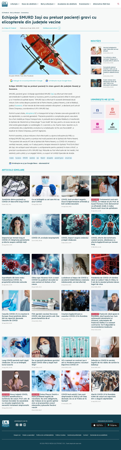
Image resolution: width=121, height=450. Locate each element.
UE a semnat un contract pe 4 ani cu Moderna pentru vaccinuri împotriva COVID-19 (74, 362)
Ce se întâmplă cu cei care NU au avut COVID (45, 200)
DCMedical (5, 12)
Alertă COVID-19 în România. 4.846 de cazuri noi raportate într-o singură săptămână (103, 396)
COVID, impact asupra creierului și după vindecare (74, 239)
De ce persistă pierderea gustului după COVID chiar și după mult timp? (45, 362)
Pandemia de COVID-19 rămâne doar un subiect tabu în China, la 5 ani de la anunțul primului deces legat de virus (105, 281)
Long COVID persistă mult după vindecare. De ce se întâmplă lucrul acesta (15, 362)
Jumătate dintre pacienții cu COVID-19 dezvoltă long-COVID (15, 200)
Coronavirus (25, 12)
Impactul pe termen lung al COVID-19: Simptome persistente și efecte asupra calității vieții (15, 240)
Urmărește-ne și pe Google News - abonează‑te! (30, 163)
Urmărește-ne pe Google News (60, 81)
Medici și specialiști (28, 435)
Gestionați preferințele (74, 435)
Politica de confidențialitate (45, 435)
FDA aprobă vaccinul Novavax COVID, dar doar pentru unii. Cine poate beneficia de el (45, 316)
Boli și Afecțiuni (15, 12)
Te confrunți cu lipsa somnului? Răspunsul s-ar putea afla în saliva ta (111, 59)
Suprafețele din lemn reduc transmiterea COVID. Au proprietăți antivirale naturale (14, 280)
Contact (85, 435)
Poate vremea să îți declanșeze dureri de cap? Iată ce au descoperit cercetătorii (110, 82)
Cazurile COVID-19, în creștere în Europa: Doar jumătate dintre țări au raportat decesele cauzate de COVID (15, 317)
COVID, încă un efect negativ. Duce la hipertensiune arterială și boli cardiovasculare (75, 201)
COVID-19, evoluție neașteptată (45, 238)
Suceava (18, 105)
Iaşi (52, 94)
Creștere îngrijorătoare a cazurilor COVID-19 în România (74, 315)
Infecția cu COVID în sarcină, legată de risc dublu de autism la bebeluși (105, 362)
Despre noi (17, 435)
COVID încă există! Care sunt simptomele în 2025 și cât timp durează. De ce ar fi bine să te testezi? (74, 397)
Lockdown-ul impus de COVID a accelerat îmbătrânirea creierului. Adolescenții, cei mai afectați (75, 280)
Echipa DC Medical (10, 28)
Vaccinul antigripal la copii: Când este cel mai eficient (110, 49)
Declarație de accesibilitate (98, 435)
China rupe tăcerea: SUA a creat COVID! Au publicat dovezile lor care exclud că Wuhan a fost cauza (45, 281)
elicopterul (30, 113)
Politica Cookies (60, 435)
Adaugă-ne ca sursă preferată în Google (27, 81)
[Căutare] (118, 4)
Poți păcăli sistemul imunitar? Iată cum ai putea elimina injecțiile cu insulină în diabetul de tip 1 (111, 70)
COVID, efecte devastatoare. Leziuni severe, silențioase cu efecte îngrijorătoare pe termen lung (104, 241)
